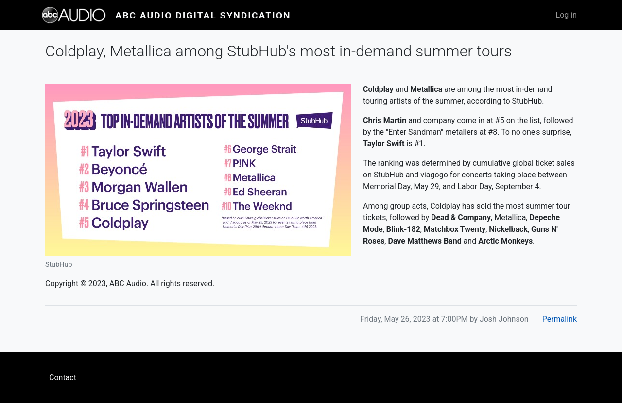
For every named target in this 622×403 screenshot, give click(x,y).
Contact (62, 377)
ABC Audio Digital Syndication (203, 15)
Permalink (559, 319)
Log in (566, 14)
